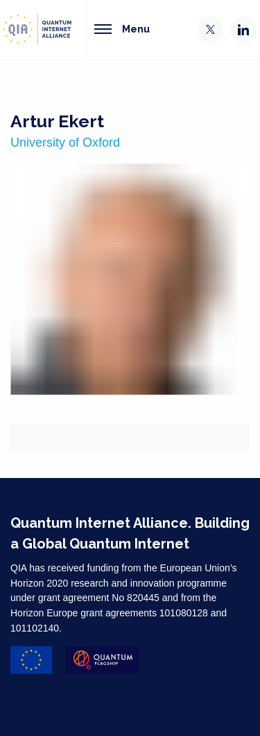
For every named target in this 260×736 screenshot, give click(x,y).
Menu (122, 29)
